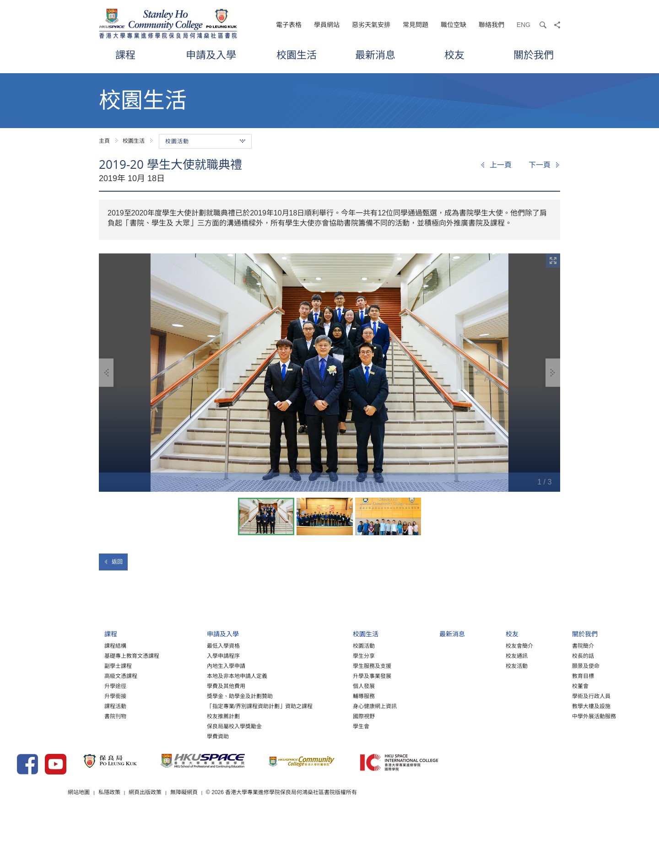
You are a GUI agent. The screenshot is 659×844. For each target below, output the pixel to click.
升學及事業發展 (328, 685)
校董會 (536, 695)
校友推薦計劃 (178, 725)
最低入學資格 (178, 654)
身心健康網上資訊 (331, 715)
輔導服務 (320, 705)
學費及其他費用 (181, 695)
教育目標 (539, 685)
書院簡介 (539, 654)
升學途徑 (71, 695)
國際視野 (320, 725)
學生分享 (320, 664)
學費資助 (173, 745)
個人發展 (320, 695)
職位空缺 (453, 24)
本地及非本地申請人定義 (192, 685)
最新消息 (375, 55)
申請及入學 (211, 55)
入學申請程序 (178, 664)
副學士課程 (74, 675)
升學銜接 (71, 705)
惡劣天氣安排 (371, 24)
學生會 (317, 735)
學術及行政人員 (547, 705)
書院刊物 (71, 725)
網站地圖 (187, 816)
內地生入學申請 (181, 675)
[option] (329, 372)
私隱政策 (217, 816)
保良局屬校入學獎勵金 (189, 735)
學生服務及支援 (328, 675)
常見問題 (415, 24)
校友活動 (472, 675)
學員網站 (327, 24)
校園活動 (320, 654)
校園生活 (296, 55)
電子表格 (289, 24)
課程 (125, 55)
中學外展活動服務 (550, 725)
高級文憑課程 (76, 685)
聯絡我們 (491, 24)
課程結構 (71, 654)
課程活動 (71, 715)
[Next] (544, 165)
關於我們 (533, 55)
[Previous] (496, 165)
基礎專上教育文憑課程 (87, 664)
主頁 (104, 141)
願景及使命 (541, 675)
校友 (454, 55)
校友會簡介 (475, 654)
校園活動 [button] (205, 141)
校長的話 (539, 664)
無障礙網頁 (292, 816)
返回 (113, 562)
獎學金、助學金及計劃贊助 (195, 705)
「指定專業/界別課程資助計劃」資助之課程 (215, 715)
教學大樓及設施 (547, 715)
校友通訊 (472, 664)
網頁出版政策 (253, 816)
